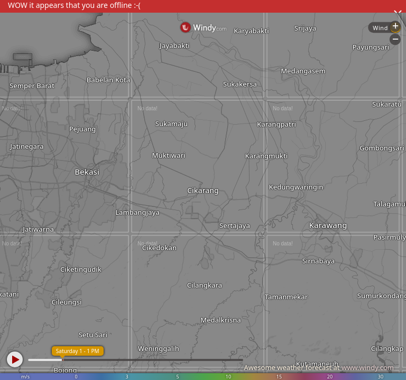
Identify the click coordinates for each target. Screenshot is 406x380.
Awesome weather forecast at (319, 367)
